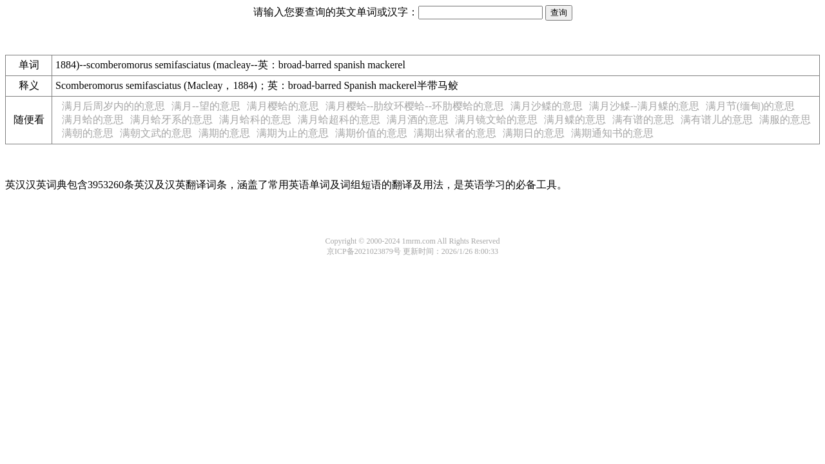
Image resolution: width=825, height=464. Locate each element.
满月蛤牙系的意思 (171, 119)
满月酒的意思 (418, 119)
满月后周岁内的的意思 (113, 106)
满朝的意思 (87, 133)
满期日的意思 (534, 133)
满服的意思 (785, 119)
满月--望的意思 (205, 106)
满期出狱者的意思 (455, 133)
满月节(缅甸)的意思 (750, 106)
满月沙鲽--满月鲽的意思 (644, 106)
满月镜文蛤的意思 (496, 119)
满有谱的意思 (643, 119)
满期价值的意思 (371, 133)
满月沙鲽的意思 (546, 106)
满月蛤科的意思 (255, 119)
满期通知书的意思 (612, 133)
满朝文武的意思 (156, 133)
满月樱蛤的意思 (283, 106)
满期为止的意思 (293, 133)
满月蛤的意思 (93, 119)
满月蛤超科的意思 (339, 119)
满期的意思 (224, 133)
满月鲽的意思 (575, 119)
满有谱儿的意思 (717, 119)
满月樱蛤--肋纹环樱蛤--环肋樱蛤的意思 (414, 106)
